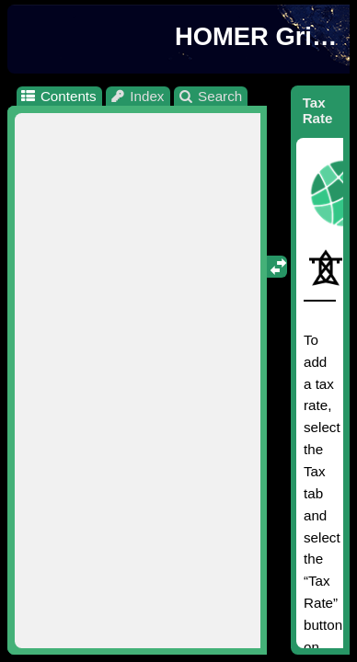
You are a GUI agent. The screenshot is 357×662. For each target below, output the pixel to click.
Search (210, 96)
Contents (57, 96)
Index (137, 96)
